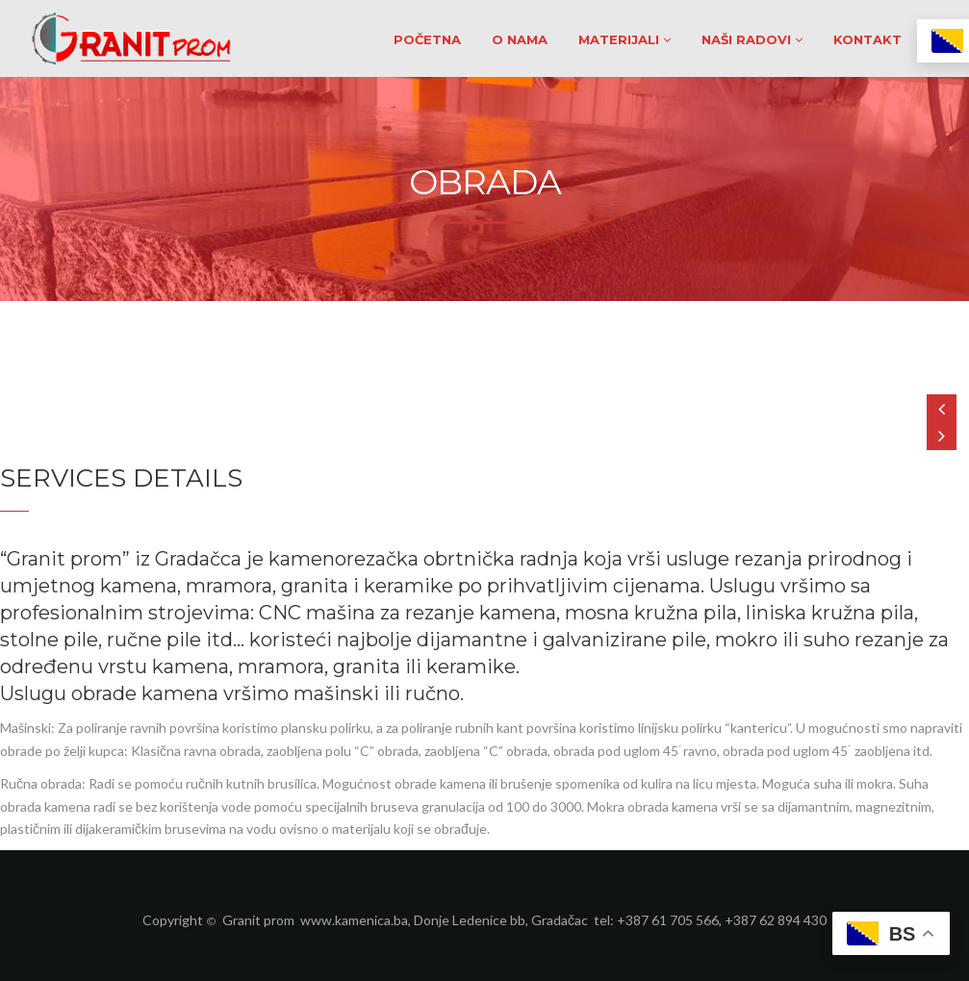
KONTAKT (867, 39)
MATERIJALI (624, 39)
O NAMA (520, 39)
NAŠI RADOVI (752, 39)
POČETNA (427, 39)
